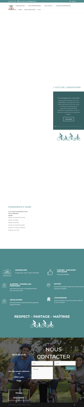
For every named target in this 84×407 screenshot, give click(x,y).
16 (76, 126)
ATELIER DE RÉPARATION (63, 6)
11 (69, 126)
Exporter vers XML (13, 230)
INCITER (57, 284)
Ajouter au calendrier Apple (16, 225)
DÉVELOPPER (16, 300)
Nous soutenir (18, 395)
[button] (10, 215)
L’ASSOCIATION (20, 6)
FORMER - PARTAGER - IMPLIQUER (67, 271)
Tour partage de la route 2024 (68, 98)
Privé (39, 9)
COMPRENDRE (60, 298)
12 (70, 126)
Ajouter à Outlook (13, 222)
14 (73, 126)
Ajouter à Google (13, 220)
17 (77, 126)
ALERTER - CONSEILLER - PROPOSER (21, 285)
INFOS (20, 9)
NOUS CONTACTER (29, 9)
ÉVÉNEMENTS (12, 9)
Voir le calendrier (13, 213)
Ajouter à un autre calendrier (16, 227)
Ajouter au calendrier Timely (16, 217)
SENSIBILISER (21, 270)
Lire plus (68, 119)
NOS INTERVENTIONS (34, 6)
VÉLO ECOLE (48, 6)
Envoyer (70, 368)
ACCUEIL (10, 6)
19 (80, 126)
